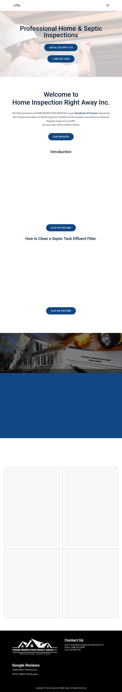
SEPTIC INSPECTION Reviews (25, 674)
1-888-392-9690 (61, 58)
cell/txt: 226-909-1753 (61, 47)
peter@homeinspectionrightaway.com (87, 645)
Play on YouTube (61, 227)
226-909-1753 (75, 650)
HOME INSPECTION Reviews (24, 670)
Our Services (61, 136)
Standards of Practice (86, 113)
